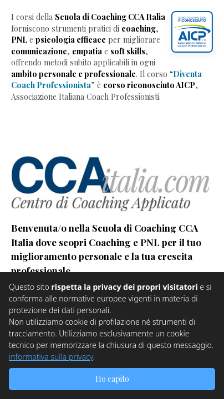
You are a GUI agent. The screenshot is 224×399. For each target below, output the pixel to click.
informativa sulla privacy (51, 356)
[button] (192, 32)
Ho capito (112, 379)
